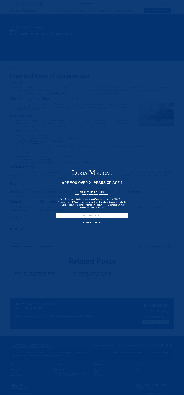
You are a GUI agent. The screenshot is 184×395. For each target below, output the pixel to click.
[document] (92, 197)
